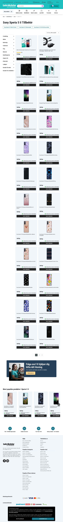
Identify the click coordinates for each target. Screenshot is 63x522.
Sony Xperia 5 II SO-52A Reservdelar (41, 27)
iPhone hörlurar (25, 461)
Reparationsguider (26, 443)
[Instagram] (7, 460)
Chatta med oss (31, 373)
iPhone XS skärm (26, 484)
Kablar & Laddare (34, 11)
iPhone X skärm (25, 486)
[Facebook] (4, 460)
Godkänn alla (43, 518)
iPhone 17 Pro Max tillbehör (27, 454)
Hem (4, 16)
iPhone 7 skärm (25, 489)
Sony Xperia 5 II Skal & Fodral (10, 27)
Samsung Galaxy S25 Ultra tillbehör (29, 456)
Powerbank (49, 11)
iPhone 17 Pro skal (43, 454)
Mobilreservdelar (19, 11)
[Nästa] (58, 404)
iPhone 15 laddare (26, 467)
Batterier (56, 11)
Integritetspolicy (43, 442)
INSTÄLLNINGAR (20, 518)
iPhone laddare (25, 464)
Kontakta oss (25, 445)
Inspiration (42, 447)
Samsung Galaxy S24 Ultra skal (45, 470)
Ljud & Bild (41, 11)
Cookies (41, 443)
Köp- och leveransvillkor (27, 440)
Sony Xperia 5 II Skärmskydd (25, 27)
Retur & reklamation (26, 442)
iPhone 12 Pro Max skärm (27, 476)
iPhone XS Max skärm (26, 483)
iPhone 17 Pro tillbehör (27, 453)
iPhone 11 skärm (25, 478)
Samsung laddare (26, 465)
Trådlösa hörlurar (25, 462)
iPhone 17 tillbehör (26, 451)
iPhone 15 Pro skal (43, 462)
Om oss (41, 440)
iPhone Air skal (43, 453)
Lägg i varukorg (26, 58)
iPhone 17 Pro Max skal (44, 456)
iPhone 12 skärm (25, 475)
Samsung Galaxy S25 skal (44, 465)
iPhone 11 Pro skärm (26, 480)
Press (41, 445)
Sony (15, 16)
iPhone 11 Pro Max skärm (27, 481)
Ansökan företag (25, 447)
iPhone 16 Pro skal (43, 459)
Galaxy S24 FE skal (43, 469)
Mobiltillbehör (26, 11)
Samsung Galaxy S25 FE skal (45, 467)
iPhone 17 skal (42, 451)
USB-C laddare (25, 469)
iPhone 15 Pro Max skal (44, 464)
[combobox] (30, 6)
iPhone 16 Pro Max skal (44, 461)
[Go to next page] (42, 355)
